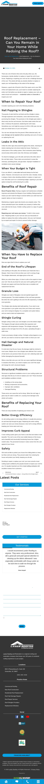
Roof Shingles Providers (9, 505)
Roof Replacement (13, 56)
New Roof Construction (9, 492)
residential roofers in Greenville (29, 94)
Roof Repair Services (9, 502)
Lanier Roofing (7, 654)
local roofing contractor (30, 466)
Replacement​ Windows (9, 508)
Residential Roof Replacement (11, 495)
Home (6, 56)
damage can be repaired (12, 135)
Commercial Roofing (9, 489)
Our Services (22, 484)
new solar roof (18, 172)
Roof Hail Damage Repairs (10, 498)
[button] (32, 68)
